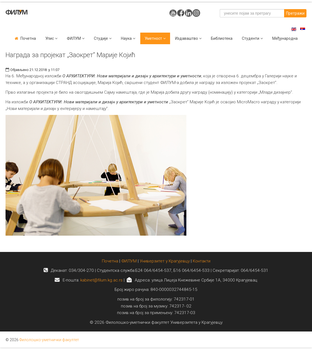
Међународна (285, 38)
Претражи (295, 13)
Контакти (201, 261)
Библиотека (221, 38)
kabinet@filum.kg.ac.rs (101, 280)
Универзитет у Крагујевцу (165, 261)
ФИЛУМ (129, 261)
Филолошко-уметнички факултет (49, 340)
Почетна (28, 38)
